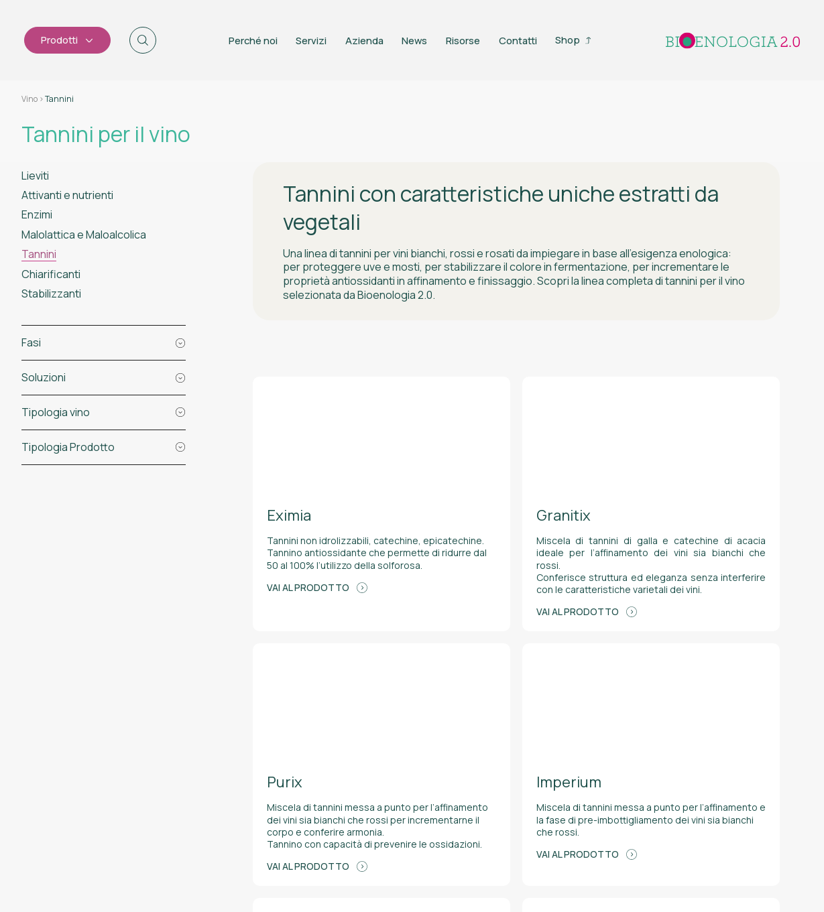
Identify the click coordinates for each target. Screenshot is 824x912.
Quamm (764, 860)
